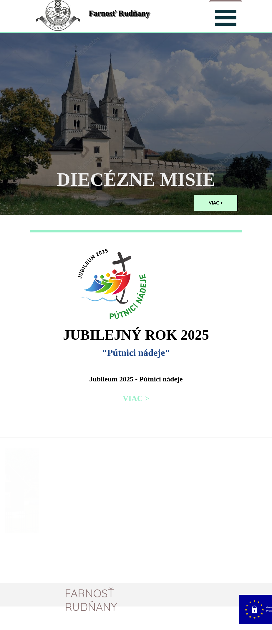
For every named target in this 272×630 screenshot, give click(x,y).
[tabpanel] (136, 324)
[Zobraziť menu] (225, 17)
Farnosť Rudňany (119, 13)
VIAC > (216, 203)
